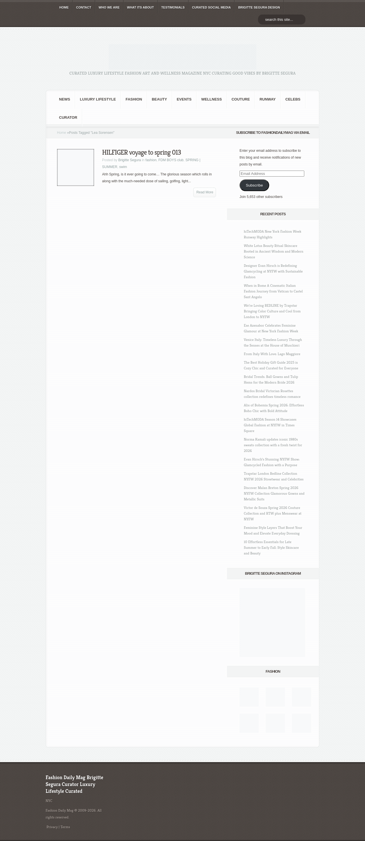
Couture (241, 99)
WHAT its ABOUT (140, 7)
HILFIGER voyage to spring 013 (141, 152)
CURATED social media (211, 7)
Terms (65, 826)
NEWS (64, 99)
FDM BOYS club (170, 160)
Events (184, 99)
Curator (68, 117)
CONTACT (83, 7)
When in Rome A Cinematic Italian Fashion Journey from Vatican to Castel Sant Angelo (273, 291)
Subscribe (254, 185)
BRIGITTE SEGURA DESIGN (259, 7)
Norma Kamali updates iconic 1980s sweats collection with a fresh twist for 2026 (273, 445)
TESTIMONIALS (173, 7)
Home (61, 133)
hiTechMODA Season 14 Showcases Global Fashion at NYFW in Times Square (270, 425)
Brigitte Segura (129, 160)
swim (123, 167)
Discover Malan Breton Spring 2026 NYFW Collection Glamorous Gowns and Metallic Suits (274, 493)
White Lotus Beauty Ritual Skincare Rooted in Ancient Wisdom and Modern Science (273, 251)
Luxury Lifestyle (98, 99)
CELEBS (293, 99)
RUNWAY (267, 99)
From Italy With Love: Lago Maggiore (272, 353)
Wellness (211, 99)
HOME (64, 7)
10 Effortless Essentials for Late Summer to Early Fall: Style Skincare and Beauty (271, 547)
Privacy (52, 826)
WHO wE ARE (109, 7)
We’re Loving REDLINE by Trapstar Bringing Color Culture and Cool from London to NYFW (272, 311)
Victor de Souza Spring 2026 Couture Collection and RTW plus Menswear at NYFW (272, 513)
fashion (133, 99)
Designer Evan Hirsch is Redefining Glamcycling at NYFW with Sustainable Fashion (273, 271)
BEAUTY (159, 99)
